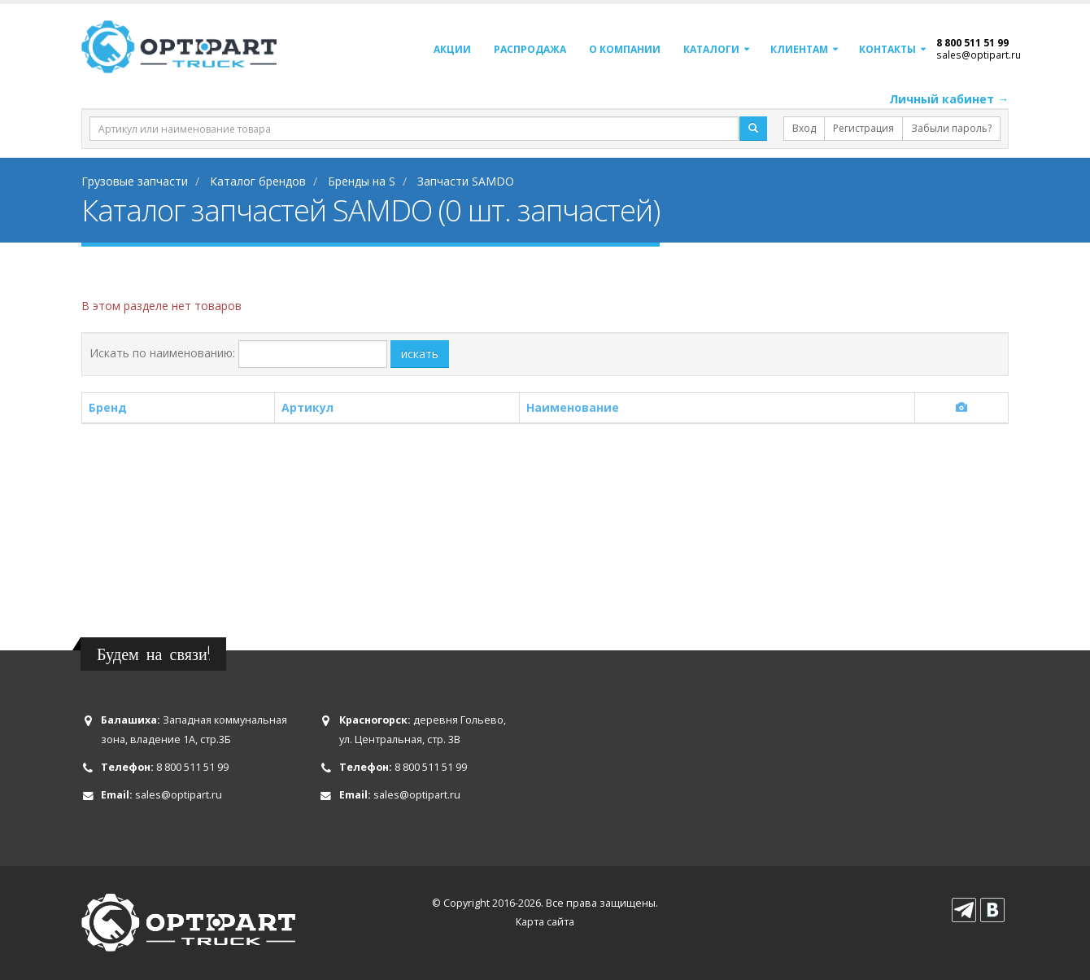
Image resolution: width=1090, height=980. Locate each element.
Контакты (887, 49)
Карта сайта (545, 922)
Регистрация (863, 128)
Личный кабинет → (949, 99)
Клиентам (799, 49)
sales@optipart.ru (978, 54)
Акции (452, 49)
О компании (625, 49)
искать (419, 353)
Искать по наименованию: (162, 353)
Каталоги (711, 49)
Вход (804, 128)
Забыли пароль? (951, 128)
